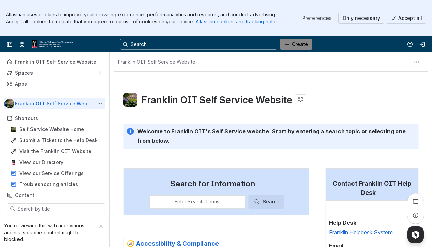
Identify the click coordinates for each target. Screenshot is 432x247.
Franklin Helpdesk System (360, 231)
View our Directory (41, 162)
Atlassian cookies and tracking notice (238, 21)
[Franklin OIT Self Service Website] (52, 44)
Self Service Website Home (51, 129)
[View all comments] (415, 201)
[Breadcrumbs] (156, 62)
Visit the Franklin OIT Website (55, 151)
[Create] (296, 44)
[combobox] (154, 201)
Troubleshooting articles (48, 184)
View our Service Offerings (51, 173)
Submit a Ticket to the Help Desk (58, 140)
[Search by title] (60, 209)
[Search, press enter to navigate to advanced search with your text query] (198, 44)
